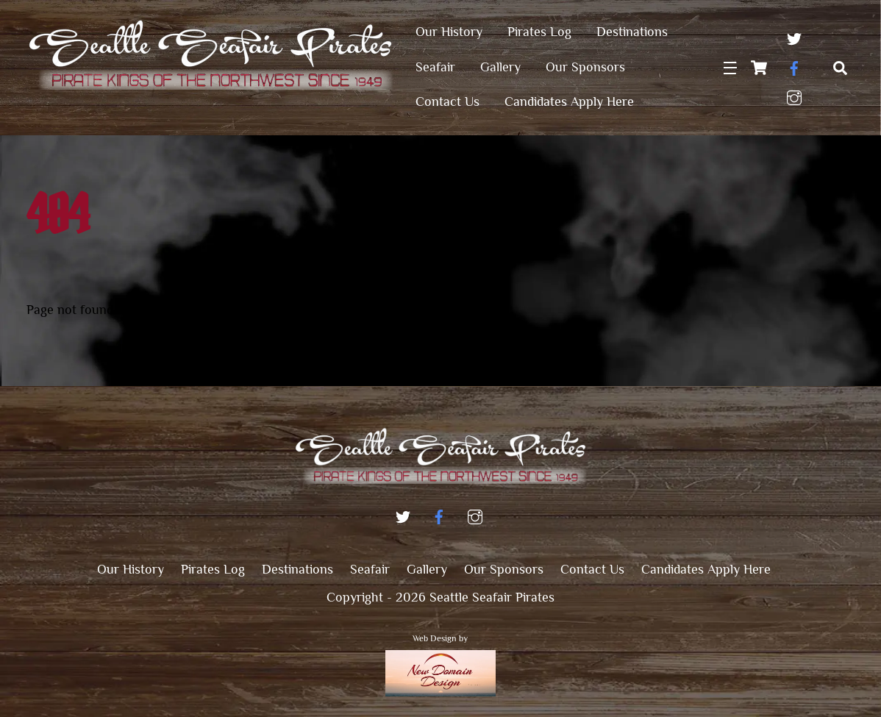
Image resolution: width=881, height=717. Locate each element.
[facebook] (794, 65)
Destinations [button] (297, 569)
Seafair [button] (370, 569)
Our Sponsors (585, 67)
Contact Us (447, 101)
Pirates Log (539, 31)
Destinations (632, 31)
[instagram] (794, 95)
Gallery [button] (427, 569)
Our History (448, 31)
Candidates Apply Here (569, 101)
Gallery (500, 67)
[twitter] (794, 36)
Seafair (435, 67)
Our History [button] (130, 569)
